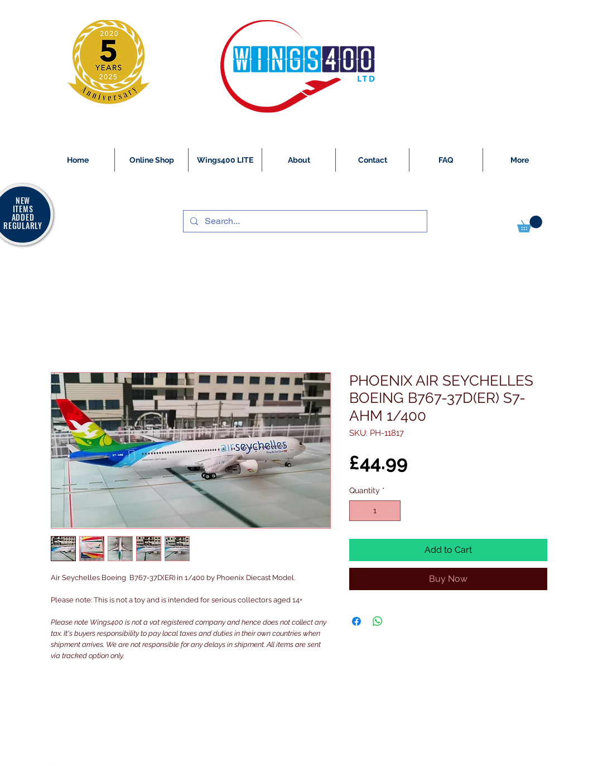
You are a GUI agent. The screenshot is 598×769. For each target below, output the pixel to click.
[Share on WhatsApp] (377, 621)
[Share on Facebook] (356, 621)
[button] (529, 224)
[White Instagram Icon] (51, 763)
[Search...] (304, 221)
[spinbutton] (375, 510)
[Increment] (392, 510)
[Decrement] (358, 510)
